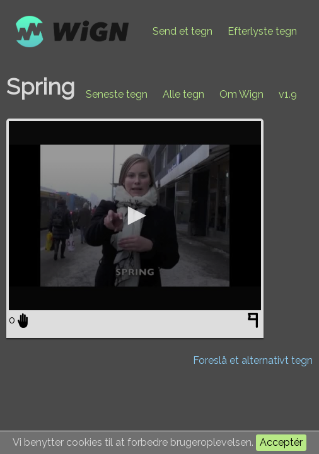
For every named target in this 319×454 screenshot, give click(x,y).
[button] (135, 216)
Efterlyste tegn (262, 31)
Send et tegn (182, 31)
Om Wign (241, 94)
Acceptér (281, 442)
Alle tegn (183, 94)
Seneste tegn (117, 94)
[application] (135, 215)
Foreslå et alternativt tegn (253, 360)
